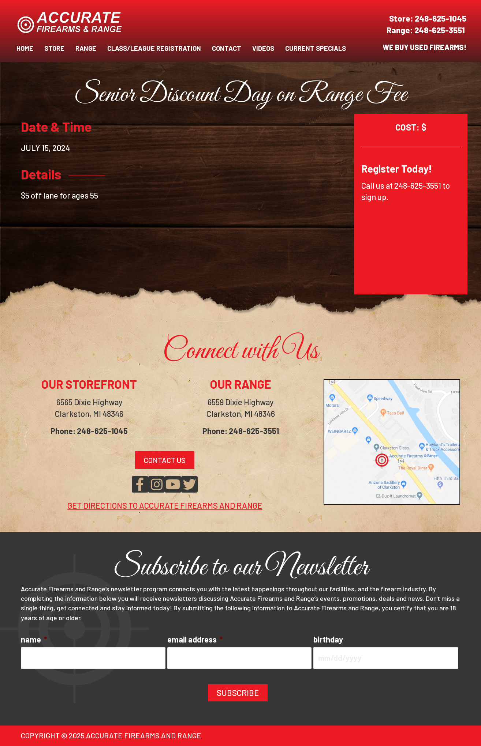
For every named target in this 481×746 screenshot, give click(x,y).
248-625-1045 (440, 18)
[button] (140, 484)
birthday (328, 639)
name (34, 639)
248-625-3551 (440, 30)
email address (195, 639)
